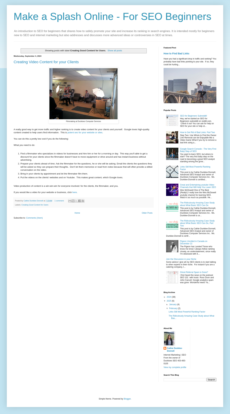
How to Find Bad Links (176, 53)
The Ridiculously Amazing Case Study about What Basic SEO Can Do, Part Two (197, 223)
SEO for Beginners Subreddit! (193, 116)
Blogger (127, 399)
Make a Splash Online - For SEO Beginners (112, 16)
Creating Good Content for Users (34, 205)
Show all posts (115, 50)
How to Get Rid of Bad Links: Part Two (197, 132)
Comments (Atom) (34, 218)
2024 (169, 297)
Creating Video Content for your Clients (46, 62)
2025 (169, 301)
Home (77, 213)
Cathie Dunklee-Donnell (174, 349)
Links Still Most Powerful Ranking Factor (187, 312)
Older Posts (147, 213)
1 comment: (60, 201)
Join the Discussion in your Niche (181, 259)
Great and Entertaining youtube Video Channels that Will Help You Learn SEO (198, 186)
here (74, 192)
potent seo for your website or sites (84, 132)
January (173, 304)
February (173, 308)
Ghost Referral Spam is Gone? (194, 272)
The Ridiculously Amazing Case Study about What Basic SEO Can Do (197, 204)
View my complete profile (175, 367)
